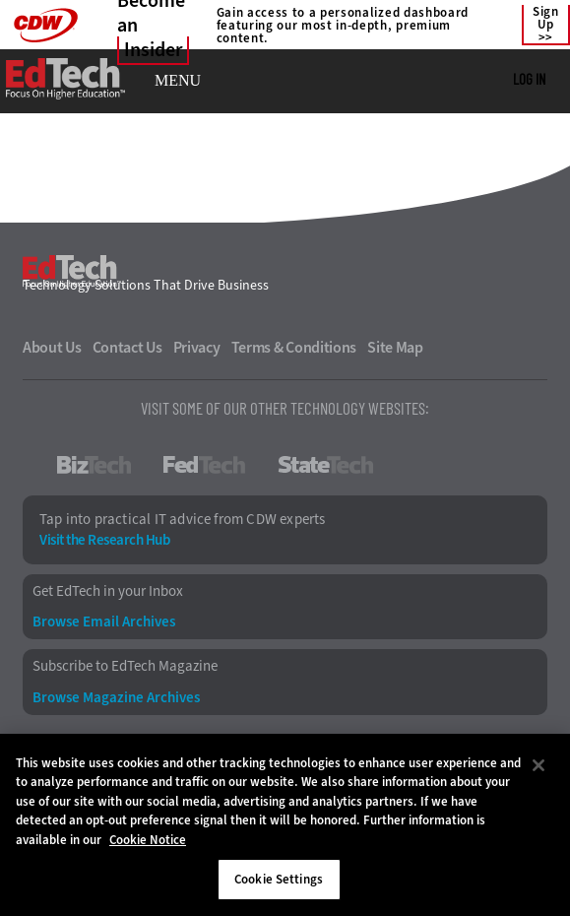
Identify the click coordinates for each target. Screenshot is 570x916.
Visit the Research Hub (104, 540)
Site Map (395, 348)
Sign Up (546, 19)
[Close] (538, 765)
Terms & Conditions (294, 348)
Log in (529, 79)
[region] (285, 825)
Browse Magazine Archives (116, 697)
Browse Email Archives (103, 622)
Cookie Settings (278, 879)
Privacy (197, 348)
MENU (178, 81)
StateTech (325, 465)
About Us (52, 348)
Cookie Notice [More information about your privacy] (147, 839)
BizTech (94, 465)
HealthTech (459, 465)
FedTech (204, 465)
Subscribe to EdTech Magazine (125, 666)
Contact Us (127, 348)
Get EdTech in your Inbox (107, 591)
